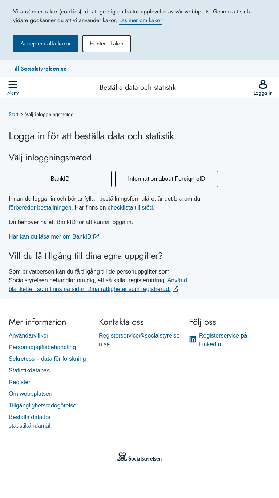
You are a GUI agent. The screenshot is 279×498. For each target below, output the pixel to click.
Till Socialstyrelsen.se (39, 68)
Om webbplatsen (30, 394)
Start (13, 114)
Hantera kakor (107, 43)
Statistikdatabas (29, 370)
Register (20, 382)
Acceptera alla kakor (45, 43)
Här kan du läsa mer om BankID (50, 237)
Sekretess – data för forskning (47, 359)
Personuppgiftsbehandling (42, 347)
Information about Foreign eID (166, 179)
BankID (59, 179)
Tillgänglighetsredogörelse (42, 405)
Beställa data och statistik (138, 87)
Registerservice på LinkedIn (218, 339)
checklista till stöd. (131, 207)
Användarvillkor (28, 335)
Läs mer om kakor (140, 20)
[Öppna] (12, 87)
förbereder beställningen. (41, 207)
